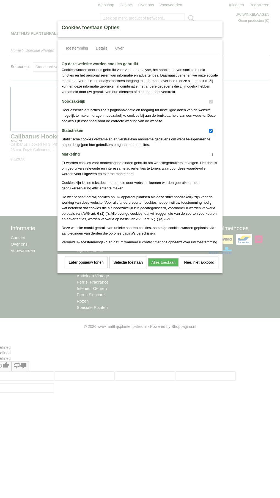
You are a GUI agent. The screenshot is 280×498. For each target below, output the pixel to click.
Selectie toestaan (128, 262)
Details (102, 48)
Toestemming (76, 48)
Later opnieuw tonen (86, 262)
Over (119, 48)
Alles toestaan (163, 262)
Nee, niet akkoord (199, 262)
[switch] (211, 102)
